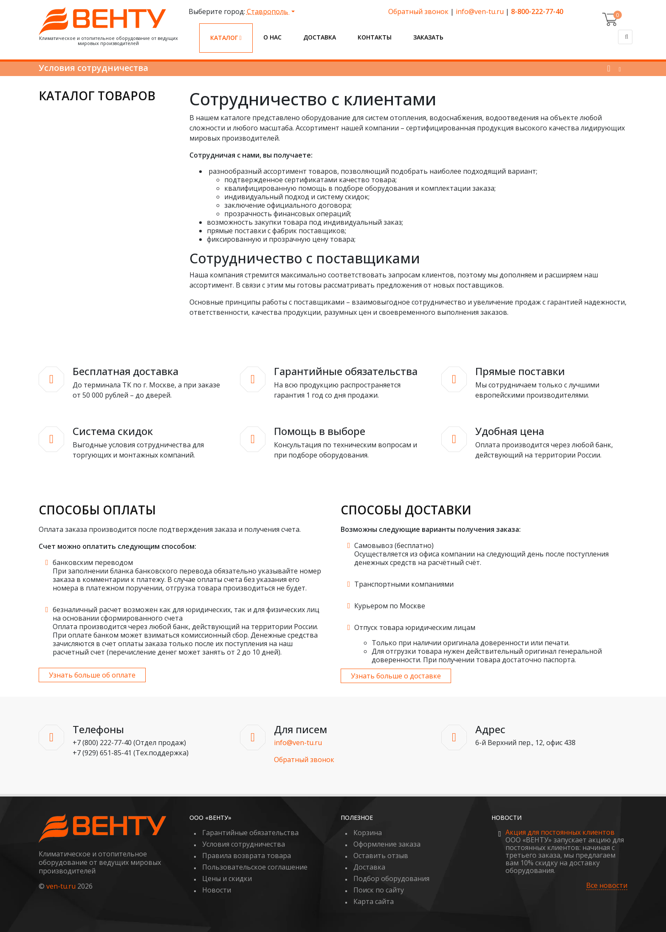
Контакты (375, 37)
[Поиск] (625, 37)
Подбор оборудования (391, 878)
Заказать (428, 37)
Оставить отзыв (380, 855)
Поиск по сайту (378, 890)
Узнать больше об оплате (92, 675)
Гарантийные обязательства (250, 832)
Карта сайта (373, 901)
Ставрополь (268, 11)
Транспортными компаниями (404, 584)
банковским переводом (93, 562)
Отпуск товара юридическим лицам (414, 627)
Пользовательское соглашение (255, 867)
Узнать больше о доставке (396, 676)
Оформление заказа (386, 844)
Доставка (319, 37)
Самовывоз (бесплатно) (394, 545)
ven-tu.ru (61, 886)
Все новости (606, 885)
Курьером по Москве (389, 605)
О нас (272, 37)
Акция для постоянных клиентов (560, 832)
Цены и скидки (227, 878)
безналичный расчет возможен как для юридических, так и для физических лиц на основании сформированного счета (186, 614)
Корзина (367, 832)
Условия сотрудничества (243, 844)
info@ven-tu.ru (480, 11)
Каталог (226, 38)
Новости (216, 890)
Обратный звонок (418, 11)
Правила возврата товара (246, 855)
